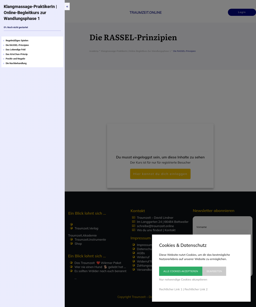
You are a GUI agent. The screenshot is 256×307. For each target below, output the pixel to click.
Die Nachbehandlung (16, 63)
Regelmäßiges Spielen (17, 40)
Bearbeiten (217, 271)
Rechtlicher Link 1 (170, 289)
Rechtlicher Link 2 (196, 289)
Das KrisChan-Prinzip (17, 54)
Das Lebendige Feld (15, 49)
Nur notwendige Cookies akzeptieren (183, 279)
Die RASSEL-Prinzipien (17, 45)
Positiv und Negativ (15, 58)
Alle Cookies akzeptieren (180, 271)
